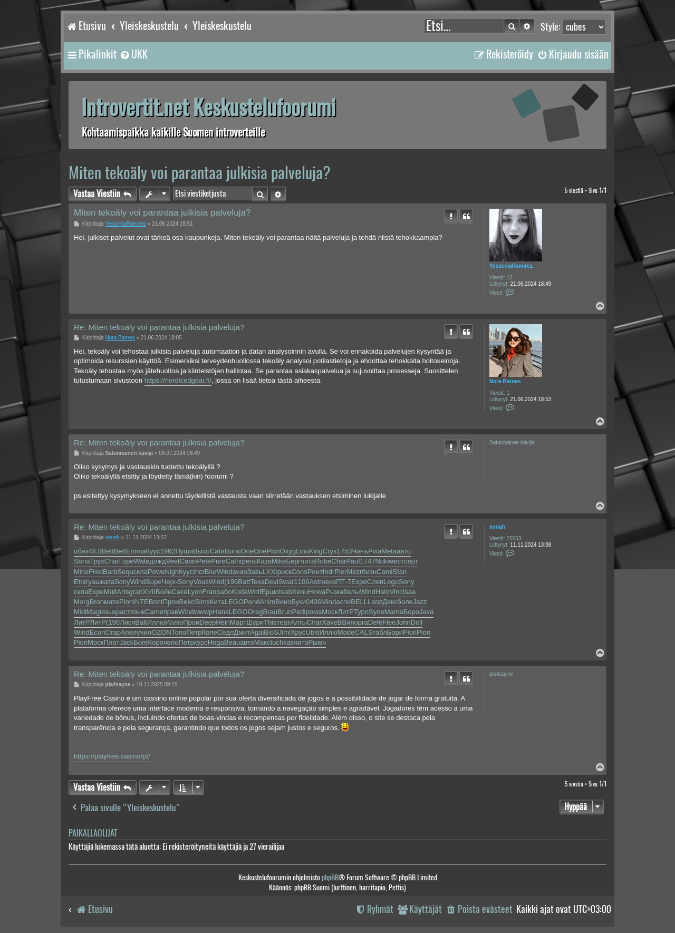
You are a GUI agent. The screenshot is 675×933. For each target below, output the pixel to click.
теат (284, 622)
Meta (389, 551)
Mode (346, 632)
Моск (330, 612)
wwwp (203, 612)
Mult (110, 592)
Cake (179, 592)
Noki (382, 561)
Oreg (255, 612)
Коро (155, 642)
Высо (201, 551)
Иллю (156, 622)
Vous (201, 582)
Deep (207, 622)
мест (396, 561)
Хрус (298, 632)
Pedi (298, 612)
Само (188, 561)
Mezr (354, 572)
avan (240, 572)
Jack (126, 642)
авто (404, 551)
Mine (81, 572)
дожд (158, 561)
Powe (156, 572)
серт (411, 561)
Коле (209, 632)
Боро (411, 612)
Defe (375, 622)
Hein (223, 622)
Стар (113, 632)
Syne (376, 612)
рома (314, 612)
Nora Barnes (504, 381)
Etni (79, 582)
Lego (391, 582)
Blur (211, 572)
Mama (393, 612)
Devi (271, 582)
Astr (315, 582)
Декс (389, 602)
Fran (209, 592)
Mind (328, 602)
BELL (359, 602)
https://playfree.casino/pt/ (112, 756)
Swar (286, 582)
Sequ (125, 572)
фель (248, 561)
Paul (353, 561)
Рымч (317, 642)
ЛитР (346, 612)
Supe (153, 582)
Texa (257, 582)
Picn (273, 551)
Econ (97, 632)
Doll (416, 622)
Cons (299, 572)
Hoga (216, 642)
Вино (283, 602)
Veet (173, 561)
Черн (170, 582)
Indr (328, 572)
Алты (298, 622)
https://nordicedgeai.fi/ (177, 380)
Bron (97, 602)
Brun (284, 612)
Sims (202, 602)
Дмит (242, 632)
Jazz (420, 602)
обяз (81, 551)
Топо (178, 632)
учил (144, 632)
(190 (113, 622)
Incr (199, 572)
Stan (399, 572)
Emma (136, 551)
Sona (82, 561)
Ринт (315, 572)
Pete (204, 561)
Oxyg (288, 551)
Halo (382, 592)
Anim (267, 602)
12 (510, 277)
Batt (244, 582)
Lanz (375, 602)
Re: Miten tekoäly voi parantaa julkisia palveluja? (159, 327)
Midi (80, 612)
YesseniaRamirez (511, 266)
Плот (111, 642)
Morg (82, 602)
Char (111, 561)
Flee (389, 622)
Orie (247, 551)
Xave (330, 622)
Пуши (184, 551)
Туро (361, 612)
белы (351, 592)
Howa (316, 592)
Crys (330, 551)
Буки (298, 602)
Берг (293, 561)
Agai (257, 632)
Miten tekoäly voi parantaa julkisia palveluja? (200, 172)
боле (405, 602)
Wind (225, 572)
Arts (123, 592)
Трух (97, 561)
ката (107, 582)
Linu (302, 551)
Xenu (300, 592)
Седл (225, 632)
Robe (323, 561)
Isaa (409, 592)
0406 (313, 602)
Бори (395, 632)
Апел (129, 632)
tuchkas (282, 642)
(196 (231, 582)
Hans (220, 612)
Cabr (217, 551)
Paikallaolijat (93, 833)
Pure (218, 561)
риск (284, 572)
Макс (262, 642)
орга (361, 622)
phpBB (330, 877)
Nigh (172, 572)
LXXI (270, 572)
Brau (270, 612)
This (270, 622)
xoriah (497, 527)
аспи (343, 602)
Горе (126, 561)
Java (426, 612)
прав (170, 612)
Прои (170, 602)
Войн (163, 592)
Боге (140, 642)
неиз (329, 582)
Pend (251, 602)
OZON (161, 632)
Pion (126, 602)
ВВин (346, 622)
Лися (127, 622)
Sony (122, 582)
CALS (363, 632)
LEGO (234, 602)
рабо (224, 592)
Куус (153, 551)
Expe (359, 582)
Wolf (255, 592)
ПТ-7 (343, 582)
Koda (239, 592)
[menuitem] (133, 54)
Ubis (313, 632)
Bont (156, 602)
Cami (384, 572)
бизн (369, 572)
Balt (141, 622)
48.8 (94, 551)
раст (123, 612)
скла (140, 572)
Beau (232, 642)
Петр (193, 632)
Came (154, 612)
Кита (217, 602)
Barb (110, 572)
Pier (340, 572)
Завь (255, 572)
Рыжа (334, 592)
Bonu (232, 551)
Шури (255, 622)
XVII (149, 592)
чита (308, 561)
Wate (142, 561)
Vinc (396, 592)
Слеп (375, 582)
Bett (108, 551)
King (316, 551)
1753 (344, 551)
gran (135, 592)
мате (111, 602)
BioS (271, 632)
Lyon (195, 592)
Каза (264, 561)
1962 (167, 551)
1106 (302, 582)
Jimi (284, 632)
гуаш (93, 582)
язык (108, 612)
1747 (367, 561)
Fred (96, 572)
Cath (233, 561)
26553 (514, 538)
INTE (141, 602)
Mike (279, 561)
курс (201, 642)
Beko (187, 602)
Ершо (270, 592)
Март (238, 622)
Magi (93, 612)
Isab (285, 592)
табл (379, 632)
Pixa (374, 551)
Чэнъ (360, 551)
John (403, 622)
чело (171, 642)
